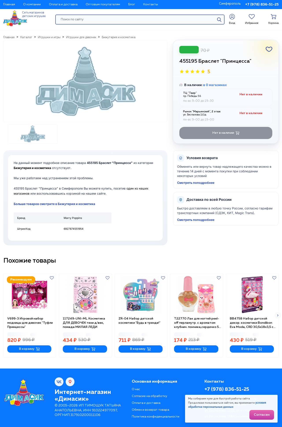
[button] (278, 315)
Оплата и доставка (63, 4)
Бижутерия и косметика (32, 168)
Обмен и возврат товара (150, 409)
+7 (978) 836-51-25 (262, 4)
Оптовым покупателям (103, 4)
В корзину (29, 349)
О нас (136, 389)
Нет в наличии (225, 133)
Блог (131, 4)
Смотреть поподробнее (195, 182)
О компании (32, 4)
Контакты (150, 4)
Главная (9, 4)
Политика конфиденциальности (155, 416)
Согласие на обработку (149, 396)
